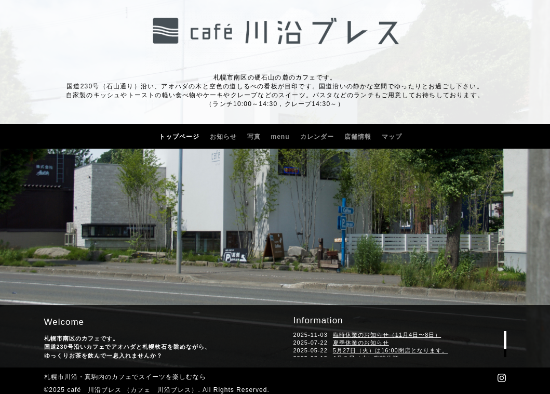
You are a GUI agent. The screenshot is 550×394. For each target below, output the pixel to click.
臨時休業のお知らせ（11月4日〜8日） (387, 335)
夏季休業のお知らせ (361, 342)
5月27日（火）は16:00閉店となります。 (390, 350)
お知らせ (223, 136)
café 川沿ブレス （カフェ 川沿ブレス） (132, 389)
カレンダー (317, 136)
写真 (254, 136)
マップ (392, 136)
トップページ (179, 136)
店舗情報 (357, 136)
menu (280, 136)
